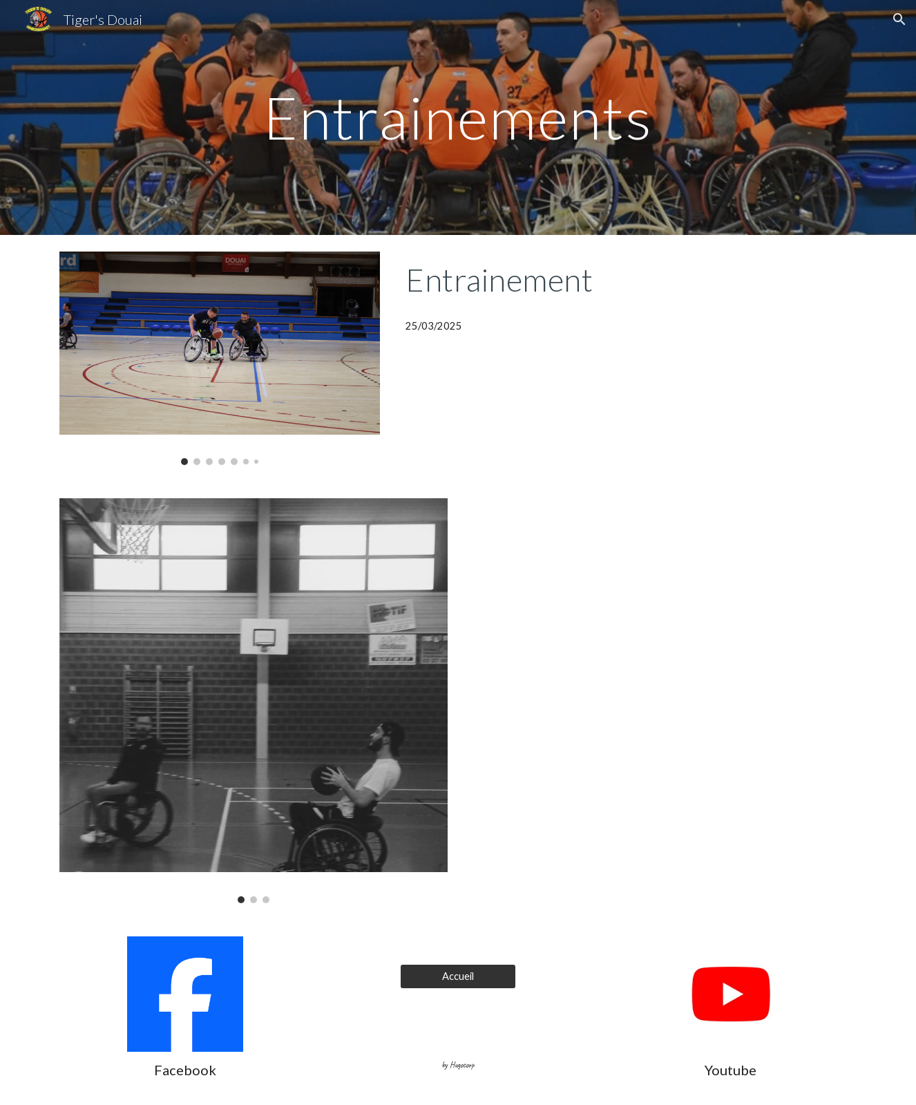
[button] (899, 19)
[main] (458, 117)
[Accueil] (458, 976)
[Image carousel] (219, 358)
